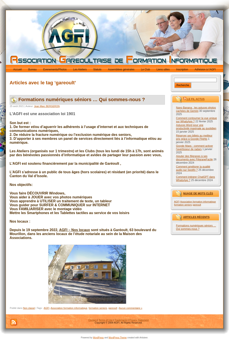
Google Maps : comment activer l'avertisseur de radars (194, 147)
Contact (92, 320)
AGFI (47, 308)
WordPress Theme (118, 337)
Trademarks (120, 320)
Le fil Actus (196, 99)
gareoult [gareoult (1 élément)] (197, 204)
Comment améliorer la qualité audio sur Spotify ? (193, 168)
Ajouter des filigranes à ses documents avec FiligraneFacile (194, 158)
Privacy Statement (139, 320)
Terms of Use (106, 320)
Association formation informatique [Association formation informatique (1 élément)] (198, 201)
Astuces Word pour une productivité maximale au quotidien (196, 127)
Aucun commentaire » (130, 308)
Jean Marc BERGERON (47, 106)
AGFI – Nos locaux (74, 230)
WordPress (98, 337)
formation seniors (98, 308)
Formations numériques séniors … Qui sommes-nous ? (81, 99)
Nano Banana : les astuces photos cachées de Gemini (196, 109)
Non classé (29, 308)
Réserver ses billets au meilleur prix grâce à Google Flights (194, 137)
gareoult (112, 308)
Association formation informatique (69, 308)
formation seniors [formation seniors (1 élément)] (183, 204)
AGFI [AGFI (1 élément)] (176, 201)
